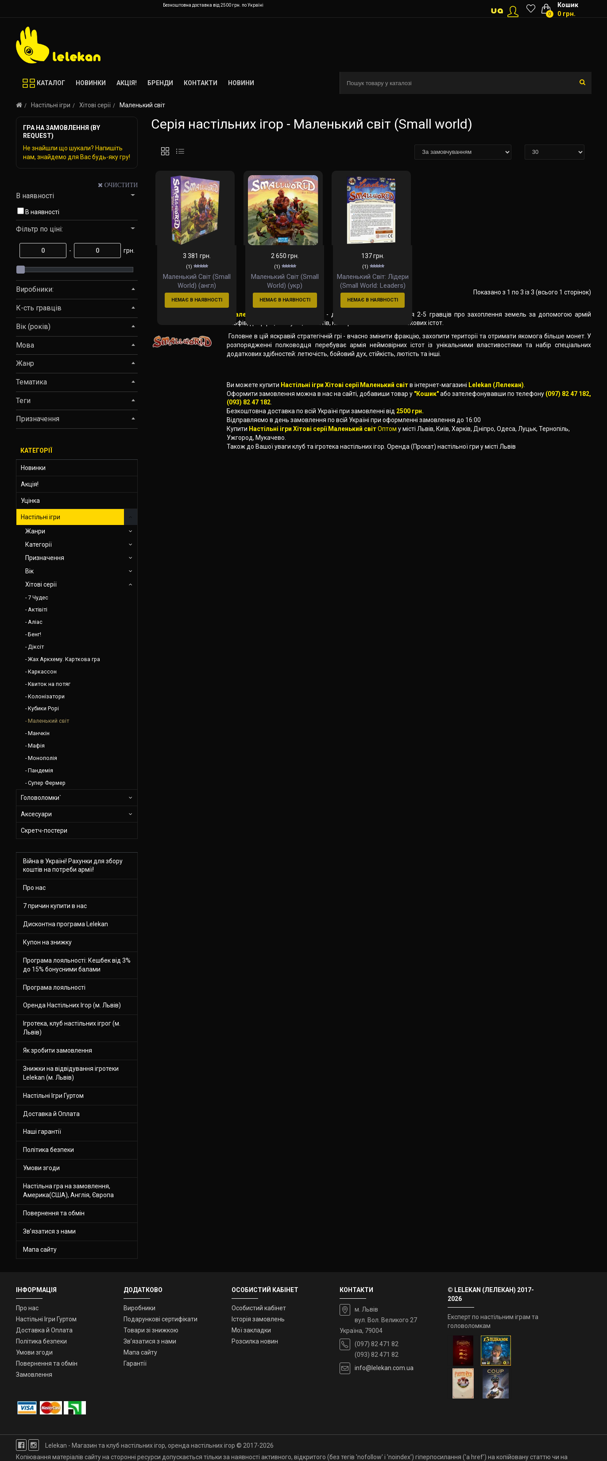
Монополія (42, 758)
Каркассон (42, 671)
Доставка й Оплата (51, 1113)
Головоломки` (41, 797)
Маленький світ (48, 720)
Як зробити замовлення (57, 1050)
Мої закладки (251, 1330)
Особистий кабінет (259, 1308)
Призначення (44, 557)
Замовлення (34, 1374)
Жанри (35, 531)
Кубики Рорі (43, 708)
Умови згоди (41, 1167)
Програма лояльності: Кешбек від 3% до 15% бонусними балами (77, 965)
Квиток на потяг (49, 684)
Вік (29, 571)
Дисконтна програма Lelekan (65, 924)
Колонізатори (46, 696)
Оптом (387, 468)
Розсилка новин (255, 1341)
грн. (128, 250)
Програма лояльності (54, 987)
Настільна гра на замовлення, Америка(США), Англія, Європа (68, 1191)
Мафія (36, 745)
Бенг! (34, 634)
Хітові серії (95, 105)
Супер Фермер (47, 782)
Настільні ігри (50, 105)
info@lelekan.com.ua (384, 1367)
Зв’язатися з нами (49, 1231)
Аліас (35, 622)
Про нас (34, 887)
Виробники (139, 1308)
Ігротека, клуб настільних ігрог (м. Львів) (71, 1028)
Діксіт (36, 646)
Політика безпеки (48, 1149)
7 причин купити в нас (55, 905)
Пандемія (40, 770)
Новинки (33, 467)
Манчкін (39, 733)
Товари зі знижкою (151, 1330)
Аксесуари (36, 814)
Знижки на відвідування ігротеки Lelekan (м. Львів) (71, 1073)
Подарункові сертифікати (160, 1319)
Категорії (38, 544)
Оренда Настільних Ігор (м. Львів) (72, 1005)
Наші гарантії (42, 1131)
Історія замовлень (258, 1319)
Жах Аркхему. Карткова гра (64, 659)
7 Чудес (38, 597)
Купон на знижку (47, 942)
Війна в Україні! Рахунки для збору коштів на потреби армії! (73, 865)
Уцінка (30, 500)
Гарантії (135, 1363)
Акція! (30, 484)
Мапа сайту (40, 1249)
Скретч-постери (44, 830)
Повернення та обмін (54, 1213)
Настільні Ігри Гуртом (53, 1095)
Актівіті (37, 609)
